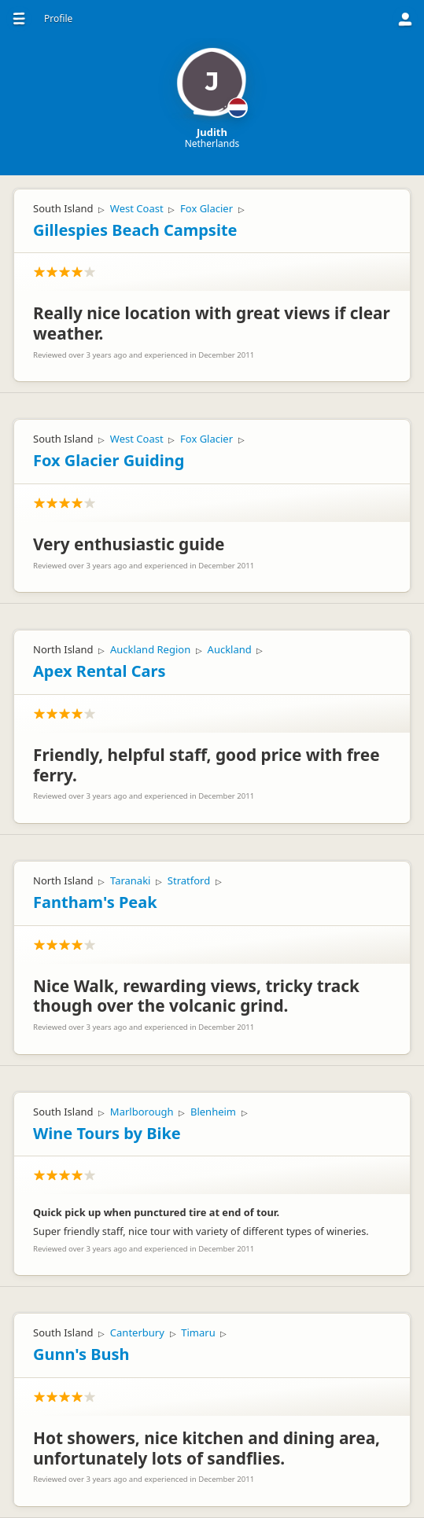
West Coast (137, 208)
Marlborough (142, 1112)
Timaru (198, 1332)
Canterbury (137, 1332)
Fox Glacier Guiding (108, 460)
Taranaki (130, 880)
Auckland (230, 649)
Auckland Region (150, 649)
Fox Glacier (206, 208)
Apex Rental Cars (99, 671)
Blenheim (213, 1112)
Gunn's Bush (81, 1354)
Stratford (189, 880)
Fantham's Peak (95, 902)
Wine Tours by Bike (107, 1133)
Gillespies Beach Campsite (135, 230)
